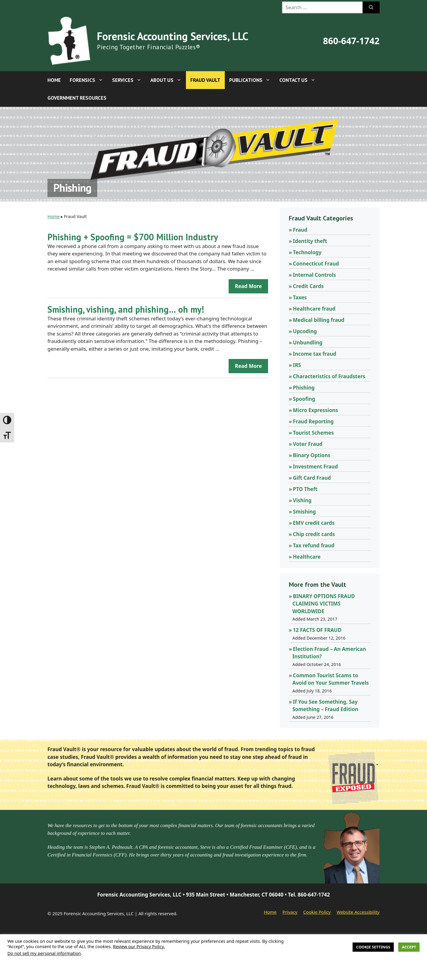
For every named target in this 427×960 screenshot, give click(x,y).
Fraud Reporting (313, 421)
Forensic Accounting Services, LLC (172, 36)
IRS (297, 365)
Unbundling (307, 342)
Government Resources (76, 98)
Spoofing (304, 398)
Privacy (290, 912)
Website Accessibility (358, 912)
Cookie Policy (317, 912)
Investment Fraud (315, 466)
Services (129, 80)
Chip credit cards (314, 534)
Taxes (300, 297)
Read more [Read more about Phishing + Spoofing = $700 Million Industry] (248, 286)
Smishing (304, 511)
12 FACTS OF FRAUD (317, 630)
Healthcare (307, 556)
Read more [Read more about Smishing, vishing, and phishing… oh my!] (248, 366)
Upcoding (305, 331)
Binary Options (311, 455)
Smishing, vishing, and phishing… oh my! (125, 309)
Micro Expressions (315, 410)
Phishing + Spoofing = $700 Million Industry (132, 237)
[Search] (371, 7)
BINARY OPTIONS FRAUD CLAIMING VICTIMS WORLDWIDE (323, 604)
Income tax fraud (314, 353)
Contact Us (299, 80)
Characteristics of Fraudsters (329, 376)
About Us (168, 80)
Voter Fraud (307, 444)
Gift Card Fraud (312, 477)
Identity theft (310, 241)
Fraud (300, 229)
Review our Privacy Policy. (139, 946)
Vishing (302, 500)
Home (54, 80)
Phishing (304, 387)
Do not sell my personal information (44, 953)
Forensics (89, 80)
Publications (252, 80)
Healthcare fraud (314, 308)
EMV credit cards (313, 522)
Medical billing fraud (319, 320)
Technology (307, 252)
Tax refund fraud (313, 545)
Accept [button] (409, 947)
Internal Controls (314, 274)
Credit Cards (308, 286)
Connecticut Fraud (316, 263)
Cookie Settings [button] (373, 947)
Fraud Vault (205, 80)
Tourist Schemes (313, 432)
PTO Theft (305, 489)
